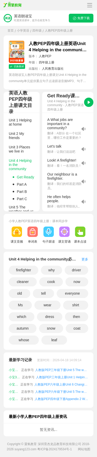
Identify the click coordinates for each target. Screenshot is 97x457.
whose (24, 340)
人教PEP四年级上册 (59, 30)
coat (76, 328)
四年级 (37, 30)
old (19, 293)
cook (51, 282)
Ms (20, 305)
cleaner (23, 282)
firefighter (23, 270)
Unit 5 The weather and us (21, 209)
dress (49, 317)
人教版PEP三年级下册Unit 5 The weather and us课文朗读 (61, 370)
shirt (75, 305)
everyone (72, 293)
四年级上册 (46, 62)
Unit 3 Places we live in (19, 149)
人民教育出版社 (53, 68)
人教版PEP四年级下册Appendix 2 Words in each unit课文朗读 (61, 399)
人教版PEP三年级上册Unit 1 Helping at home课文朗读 (62, 377)
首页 (11, 30)
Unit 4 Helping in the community (20, 164)
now (76, 282)
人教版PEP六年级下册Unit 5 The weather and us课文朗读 (61, 392)
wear (47, 305)
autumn (23, 328)
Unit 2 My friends (16, 136)
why (51, 270)
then (76, 317)
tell (43, 293)
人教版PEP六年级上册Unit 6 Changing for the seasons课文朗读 (61, 384)
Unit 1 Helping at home (20, 122)
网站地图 (84, 449)
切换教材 (17, 66)
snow (51, 328)
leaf (54, 340)
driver (76, 270)
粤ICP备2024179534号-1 (54, 449)
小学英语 (23, 30)
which (21, 317)
